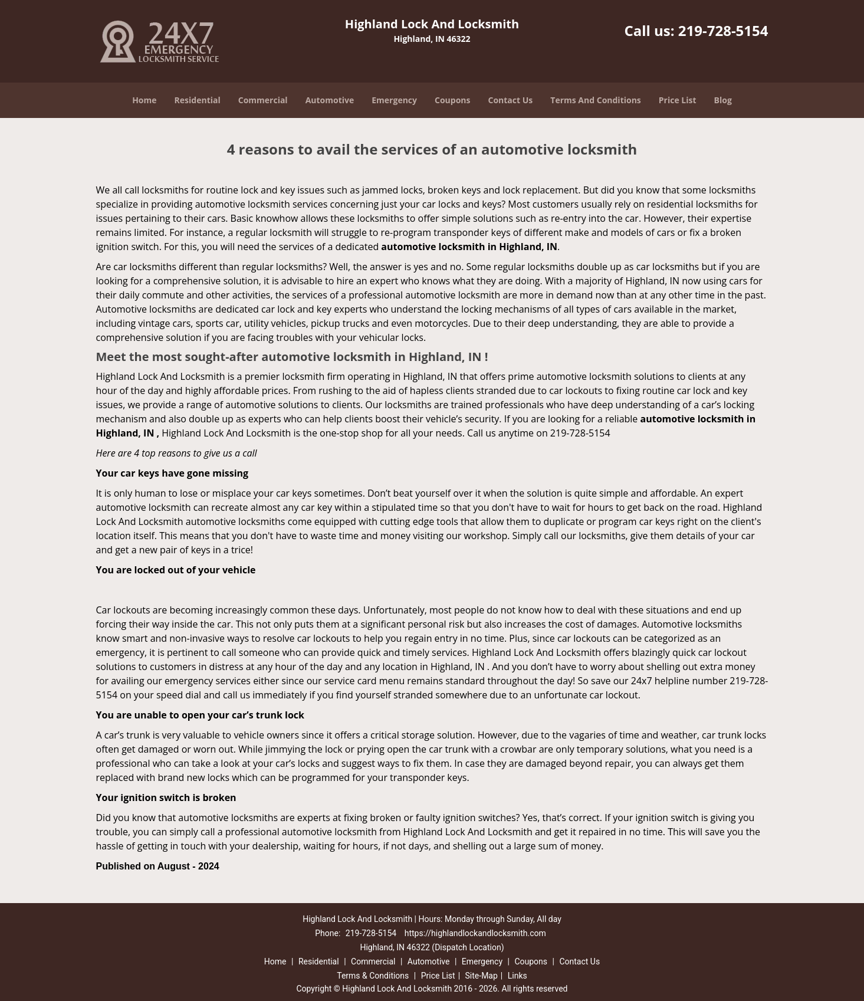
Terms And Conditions (595, 100)
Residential (198, 100)
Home (144, 100)
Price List (678, 100)
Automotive (329, 100)
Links (517, 975)
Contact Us (510, 100)
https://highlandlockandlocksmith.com (475, 933)
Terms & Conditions (373, 975)
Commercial (263, 100)
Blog (723, 100)
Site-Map (481, 975)
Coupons (452, 100)
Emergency (394, 100)
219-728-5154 (723, 30)
